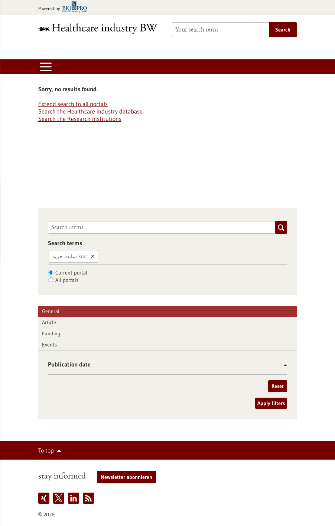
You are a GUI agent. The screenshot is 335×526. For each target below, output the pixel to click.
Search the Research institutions (79, 118)
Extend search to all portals (73, 104)
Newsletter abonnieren (126, 477)
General (50, 311)
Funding (51, 333)
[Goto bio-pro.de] (64, 7)
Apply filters (271, 403)
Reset (277, 386)
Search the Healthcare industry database (90, 111)
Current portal (71, 272)
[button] (282, 365)
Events (49, 344)
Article (49, 322)
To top (46, 450)
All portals (66, 280)
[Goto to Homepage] (100, 28)
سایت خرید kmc (70, 256)
